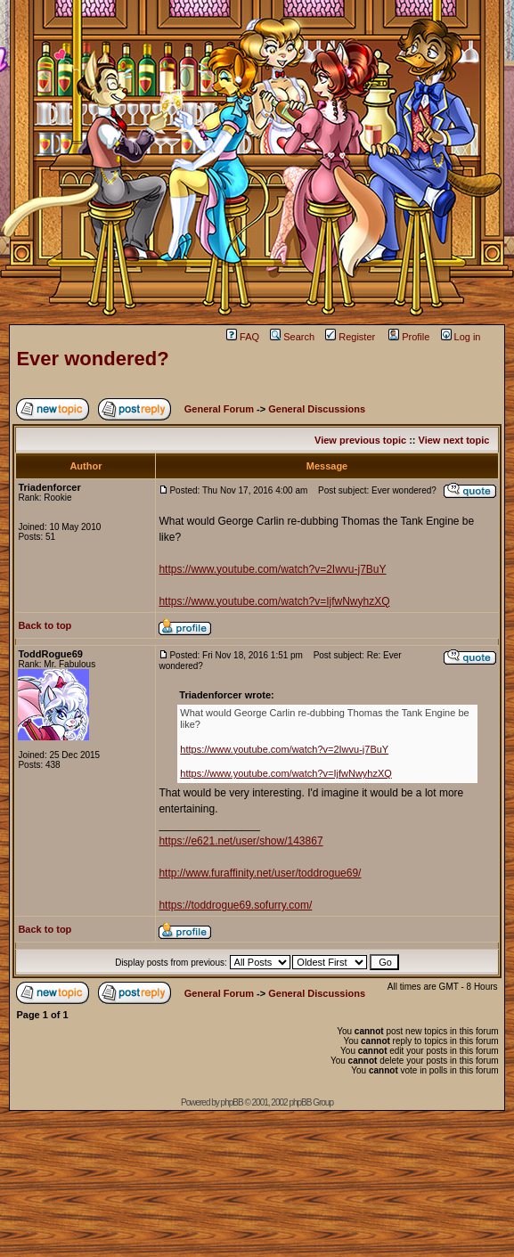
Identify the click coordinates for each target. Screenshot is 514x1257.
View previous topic (360, 440)
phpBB (232, 1102)
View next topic (454, 440)
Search (292, 336)
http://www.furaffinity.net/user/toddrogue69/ (260, 873)
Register (350, 336)
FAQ (242, 336)
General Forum (219, 409)
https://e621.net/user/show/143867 (240, 841)
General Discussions (316, 409)
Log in (461, 336)
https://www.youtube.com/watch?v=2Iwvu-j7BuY (272, 569)
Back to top (44, 625)
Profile (408, 336)
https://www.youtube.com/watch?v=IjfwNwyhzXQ (274, 601)
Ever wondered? (92, 358)
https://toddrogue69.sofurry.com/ (235, 905)
